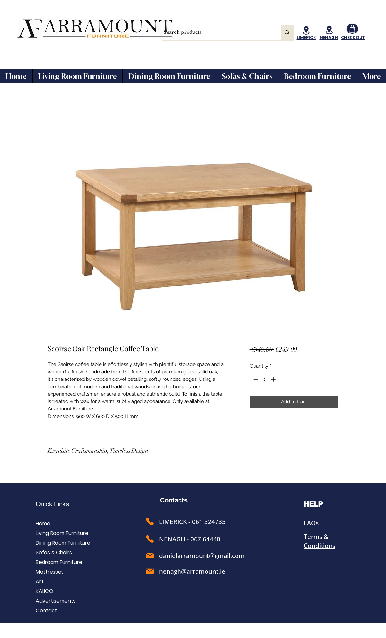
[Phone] (150, 521)
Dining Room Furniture (63, 543)
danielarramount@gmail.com (202, 555)
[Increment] (274, 379)
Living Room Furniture (62, 533)
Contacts (174, 500)
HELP (313, 504)
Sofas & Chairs (54, 552)
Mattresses (50, 572)
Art (39, 581)
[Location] (306, 30)
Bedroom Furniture (59, 562)
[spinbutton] (264, 379)
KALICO (44, 591)
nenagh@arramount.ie (192, 571)
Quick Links (52, 504)
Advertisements (56, 601)
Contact (46, 610)
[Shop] (352, 28)
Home (43, 523)
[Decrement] (255, 379)
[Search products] (215, 32)
